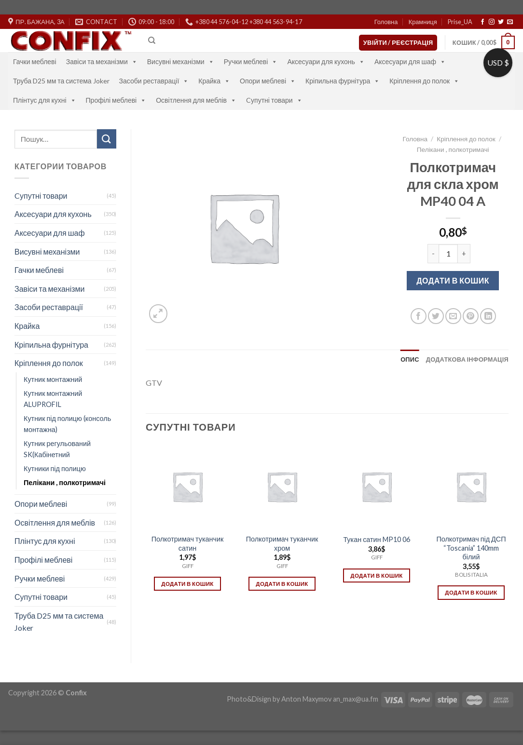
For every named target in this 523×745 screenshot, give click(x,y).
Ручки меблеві (251, 61)
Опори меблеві (268, 81)
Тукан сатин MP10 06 (376, 539)
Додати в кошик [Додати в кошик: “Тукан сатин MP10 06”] (376, 575)
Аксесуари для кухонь (326, 61)
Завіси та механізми (102, 61)
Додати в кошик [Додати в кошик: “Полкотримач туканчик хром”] (282, 584)
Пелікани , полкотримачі (65, 482)
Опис (409, 359)
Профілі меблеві (116, 100)
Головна (386, 22)
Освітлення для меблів (196, 100)
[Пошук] (151, 40)
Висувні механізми (180, 61)
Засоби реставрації (154, 81)
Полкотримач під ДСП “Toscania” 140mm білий (471, 548)
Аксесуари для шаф (410, 61)
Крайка (214, 81)
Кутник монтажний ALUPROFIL (53, 398)
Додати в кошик (452, 280)
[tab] (409, 359)
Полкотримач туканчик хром (282, 543)
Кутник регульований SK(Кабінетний (57, 449)
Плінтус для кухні (44, 100)
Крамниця (423, 22)
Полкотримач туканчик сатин (187, 543)
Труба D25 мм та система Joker (61, 81)
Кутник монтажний (53, 379)
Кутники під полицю (55, 468)
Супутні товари (41, 596)
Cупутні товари (274, 100)
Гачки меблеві (34, 61)
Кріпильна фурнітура (342, 81)
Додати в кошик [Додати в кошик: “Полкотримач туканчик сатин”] (187, 584)
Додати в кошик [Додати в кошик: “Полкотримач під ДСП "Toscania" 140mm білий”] (471, 592)
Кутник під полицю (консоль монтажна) (67, 423)
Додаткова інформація (467, 359)
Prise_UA (460, 22)
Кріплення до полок (424, 81)
